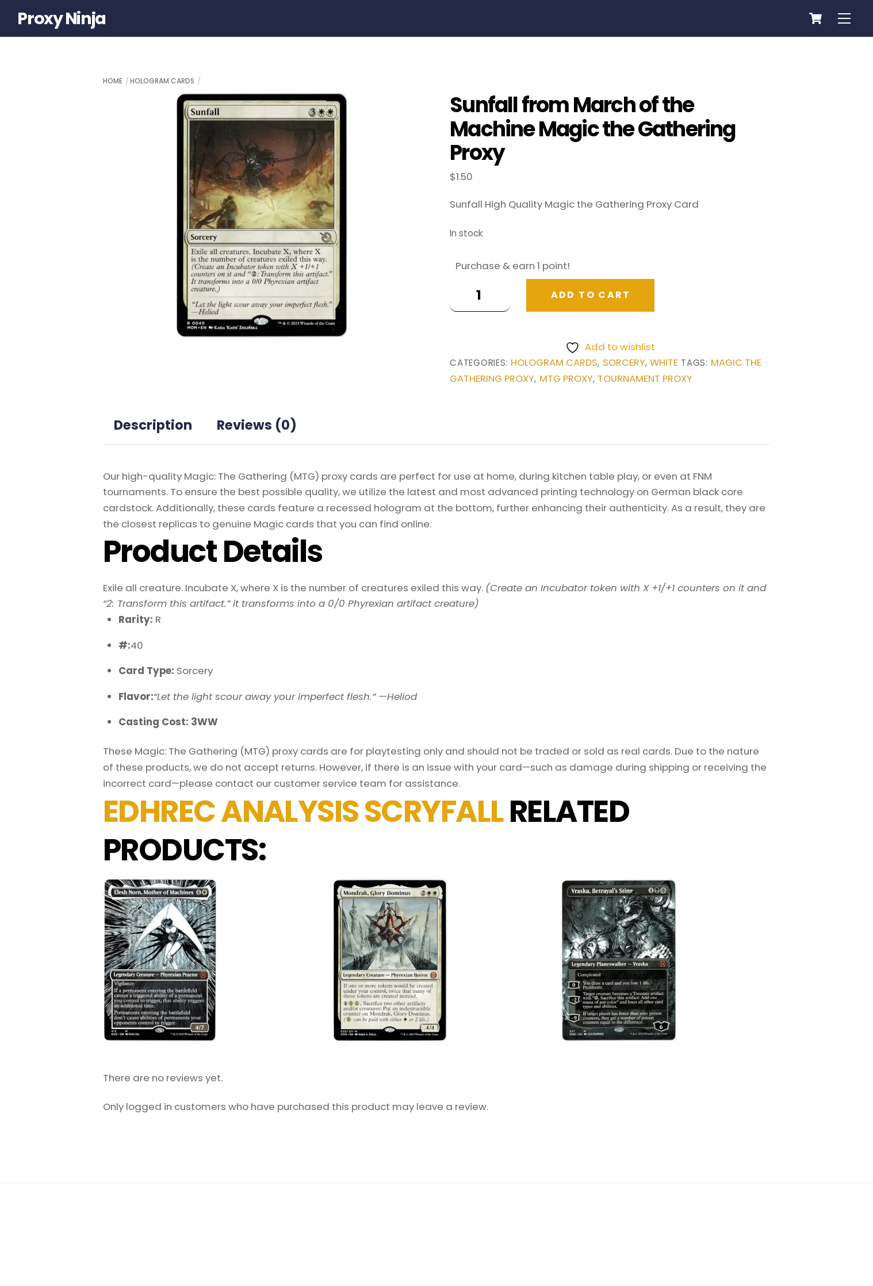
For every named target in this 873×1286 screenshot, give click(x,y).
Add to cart (590, 294)
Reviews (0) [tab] (257, 425)
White (664, 362)
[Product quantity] (480, 295)
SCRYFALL (434, 811)
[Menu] (844, 18)
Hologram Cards (162, 81)
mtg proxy (566, 378)
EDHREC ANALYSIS (231, 811)
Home (112, 81)
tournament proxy (645, 378)
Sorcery (624, 362)
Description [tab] (153, 425)
